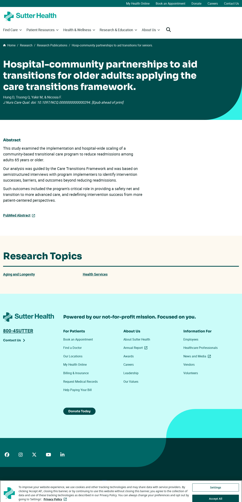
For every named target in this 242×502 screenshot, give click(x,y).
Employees (190, 340)
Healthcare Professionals (200, 348)
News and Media (197, 356)
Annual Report (136, 348)
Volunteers (190, 373)
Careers (213, 3)
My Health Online (138, 3)
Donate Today (80, 412)
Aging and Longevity (20, 274)
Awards (128, 356)
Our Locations (72, 356)
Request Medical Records (80, 382)
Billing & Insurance (76, 373)
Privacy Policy (62, 483)
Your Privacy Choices (91, 483)
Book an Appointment (170, 3)
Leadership (131, 373)
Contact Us (231, 3)
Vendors (189, 365)
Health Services (96, 274)
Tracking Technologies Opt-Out (130, 483)
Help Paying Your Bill (77, 390)
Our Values (130, 382)
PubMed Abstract (18, 215)
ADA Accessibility (13, 483)
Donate (196, 3)
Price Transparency (38, 483)
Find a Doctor (72, 348)
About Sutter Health (136, 340)
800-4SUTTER (18, 331)
